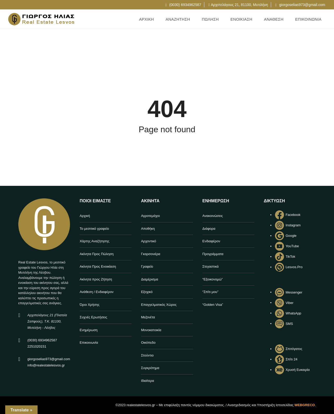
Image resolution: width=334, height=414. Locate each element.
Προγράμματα (212, 254)
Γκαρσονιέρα (150, 254)
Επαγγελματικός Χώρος (158, 305)
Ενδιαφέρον (211, 241)
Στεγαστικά (210, 266)
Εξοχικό (146, 292)
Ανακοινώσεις (212, 216)
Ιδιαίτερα (147, 381)
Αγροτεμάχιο (150, 216)
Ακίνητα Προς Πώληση (97, 254)
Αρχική (85, 216)
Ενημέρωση (89, 330)
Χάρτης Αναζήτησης (94, 241)
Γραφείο (147, 266)
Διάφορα (209, 229)
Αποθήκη (148, 229)
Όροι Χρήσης (89, 305)
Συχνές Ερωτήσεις (93, 317)
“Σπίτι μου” (210, 292)
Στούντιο (147, 355)
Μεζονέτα (148, 317)
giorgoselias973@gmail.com (300, 5)
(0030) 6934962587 (183, 5)
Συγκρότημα (150, 368)
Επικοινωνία (89, 342)
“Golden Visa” (212, 305)
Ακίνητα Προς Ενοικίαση (98, 266)
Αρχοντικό (148, 241)
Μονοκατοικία (151, 330)
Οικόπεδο (148, 342)
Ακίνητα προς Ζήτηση (96, 279)
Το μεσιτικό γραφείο (94, 229)
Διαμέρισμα (149, 279)
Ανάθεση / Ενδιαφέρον (97, 292)
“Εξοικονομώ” (212, 279)
